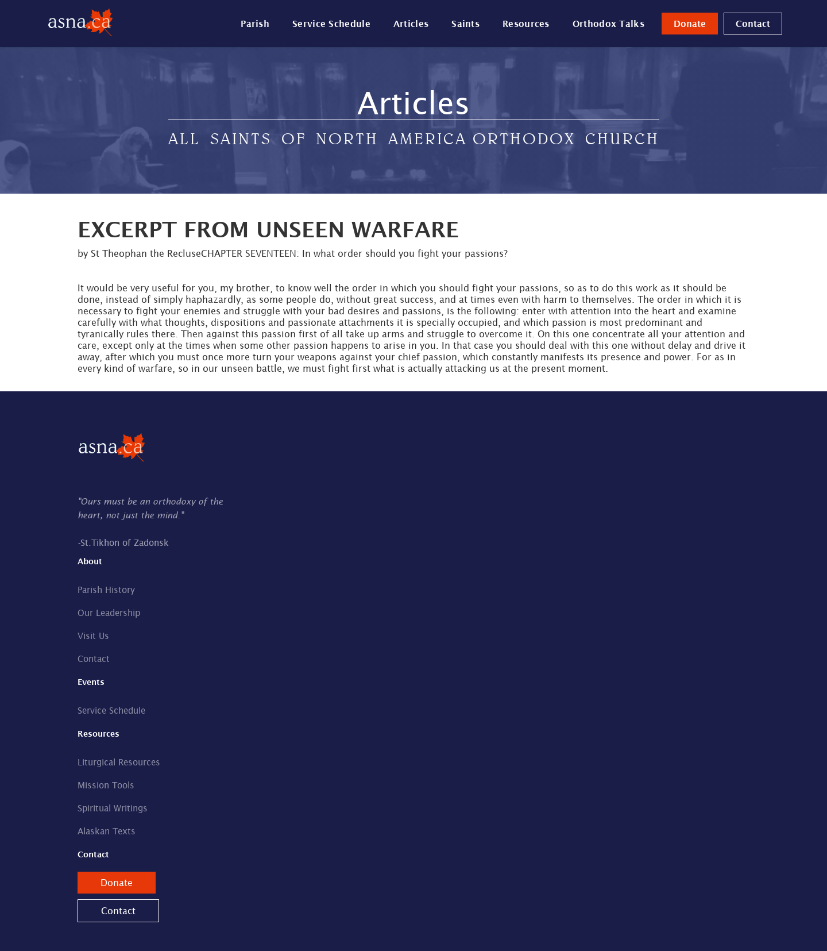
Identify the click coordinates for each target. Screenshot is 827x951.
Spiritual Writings (113, 808)
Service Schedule (331, 23)
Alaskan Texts (107, 831)
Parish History (106, 590)
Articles (410, 23)
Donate (690, 23)
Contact (753, 23)
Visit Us (93, 636)
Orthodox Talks (608, 23)
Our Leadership (109, 613)
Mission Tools (106, 785)
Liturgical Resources (119, 762)
